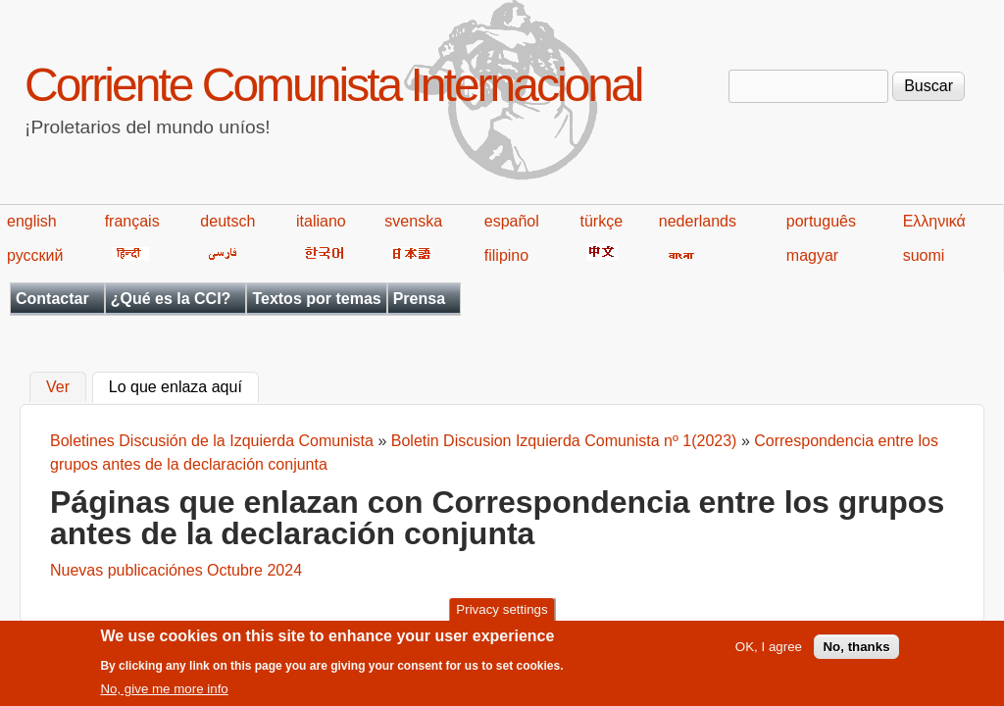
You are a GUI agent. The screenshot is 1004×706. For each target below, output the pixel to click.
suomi (924, 255)
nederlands (697, 221)
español (511, 221)
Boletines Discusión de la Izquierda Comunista (213, 440)
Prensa (419, 298)
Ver (58, 387)
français (132, 221)
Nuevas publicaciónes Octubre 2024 (176, 570)
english (32, 221)
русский (35, 255)
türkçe (601, 221)
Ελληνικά (934, 221)
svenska (413, 221)
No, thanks (856, 652)
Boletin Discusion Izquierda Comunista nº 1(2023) (564, 440)
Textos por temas (316, 298)
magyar (812, 255)
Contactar (52, 298)
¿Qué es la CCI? (171, 298)
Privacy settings (501, 615)
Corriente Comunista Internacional (333, 85)
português (821, 221)
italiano (321, 221)
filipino (506, 255)
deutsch (227, 221)
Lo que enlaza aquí (184, 385)
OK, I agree (768, 652)
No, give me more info (163, 694)
